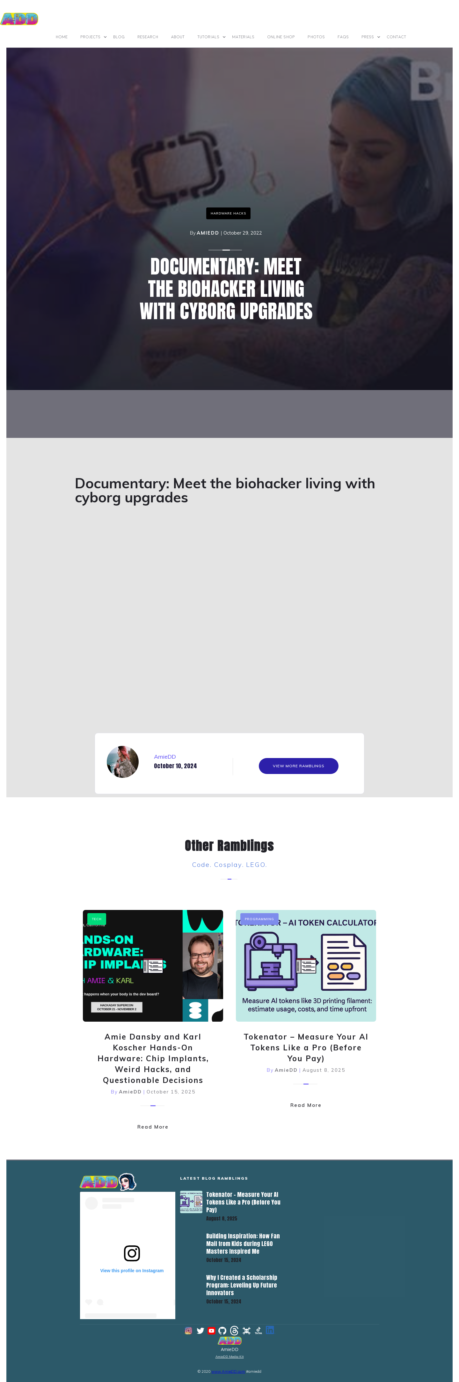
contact (396, 37)
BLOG (119, 37)
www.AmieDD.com (228, 1371)
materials (243, 37)
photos (316, 37)
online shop (281, 37)
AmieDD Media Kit (229, 1357)
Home (62, 37)
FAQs (343, 37)
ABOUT (178, 37)
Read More (153, 1127)
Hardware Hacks (228, 213)
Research (148, 37)
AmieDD (208, 233)
